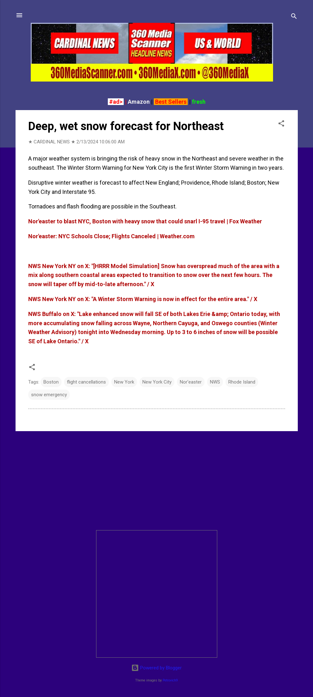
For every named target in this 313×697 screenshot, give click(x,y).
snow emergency (49, 395)
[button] (281, 124)
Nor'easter (191, 382)
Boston (51, 382)
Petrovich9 (170, 680)
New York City (157, 382)
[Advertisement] (157, 480)
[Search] (294, 17)
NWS (215, 382)
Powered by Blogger (156, 668)
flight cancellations (86, 382)
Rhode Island (241, 382)
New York (124, 382)
